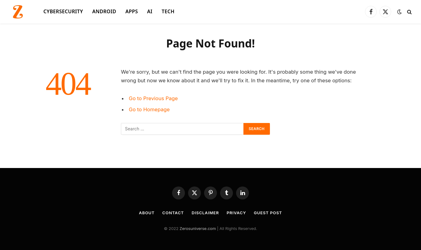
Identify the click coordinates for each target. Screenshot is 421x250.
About (147, 212)
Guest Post (268, 212)
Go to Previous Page (153, 98)
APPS (132, 11)
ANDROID (104, 11)
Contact (173, 212)
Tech (168, 11)
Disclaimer (205, 212)
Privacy (236, 212)
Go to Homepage (149, 109)
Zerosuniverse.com (198, 228)
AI (149, 11)
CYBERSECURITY (63, 11)
